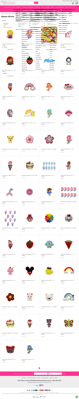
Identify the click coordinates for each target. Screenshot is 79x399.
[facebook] (40, 385)
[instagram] (42, 385)
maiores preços (75, 23)
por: (3, 47)
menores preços (69, 23)
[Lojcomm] (43, 396)
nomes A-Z (60, 23)
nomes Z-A (64, 23)
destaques (55, 23)
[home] (8, 3)
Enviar (64, 373)
